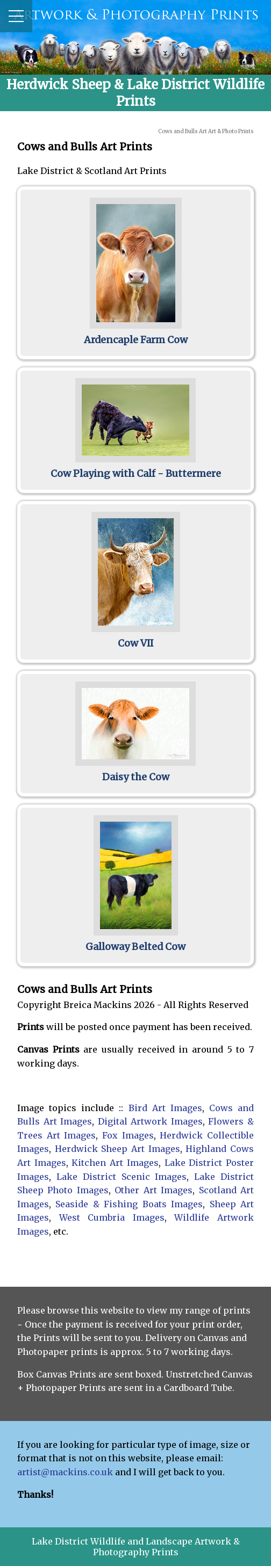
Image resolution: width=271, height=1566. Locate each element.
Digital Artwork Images (150, 1121)
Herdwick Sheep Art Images (117, 1148)
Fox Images (128, 1135)
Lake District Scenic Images (121, 1176)
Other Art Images (153, 1190)
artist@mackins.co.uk (65, 1472)
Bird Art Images (165, 1108)
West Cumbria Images (112, 1217)
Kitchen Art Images (115, 1162)
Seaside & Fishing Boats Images (129, 1204)
